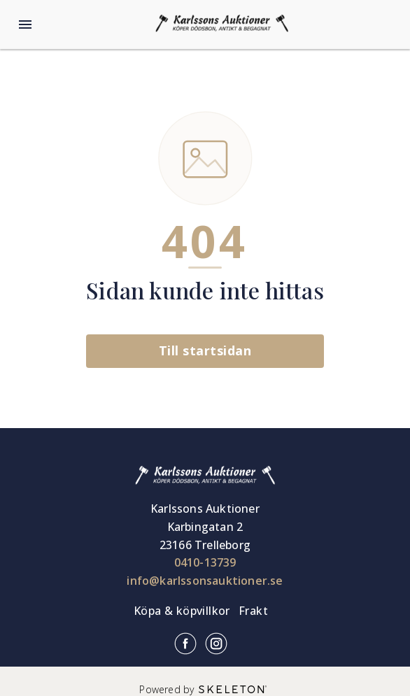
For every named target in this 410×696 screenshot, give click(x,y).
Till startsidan (205, 350)
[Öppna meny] (25, 24)
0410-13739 (205, 562)
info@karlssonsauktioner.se (205, 580)
